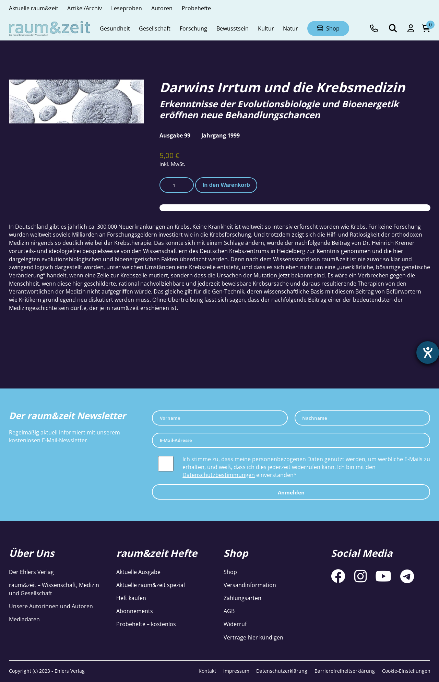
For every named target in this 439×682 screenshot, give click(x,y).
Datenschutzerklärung (281, 671)
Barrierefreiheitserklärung (345, 671)
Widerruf (235, 624)
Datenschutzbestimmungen (218, 475)
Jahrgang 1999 (220, 135)
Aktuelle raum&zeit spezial (150, 585)
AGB (229, 611)
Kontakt (207, 671)
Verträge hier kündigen (253, 637)
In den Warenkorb (226, 185)
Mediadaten (24, 619)
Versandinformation (250, 585)
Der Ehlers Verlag (31, 572)
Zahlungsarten (242, 598)
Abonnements (134, 611)
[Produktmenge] (176, 185)
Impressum (236, 671)
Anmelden (291, 492)
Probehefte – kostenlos (146, 624)
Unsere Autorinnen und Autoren (51, 606)
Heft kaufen (131, 598)
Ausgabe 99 (174, 135)
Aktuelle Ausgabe (138, 572)
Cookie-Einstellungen (406, 671)
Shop (230, 572)
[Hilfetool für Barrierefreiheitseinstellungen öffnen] (427, 352)
